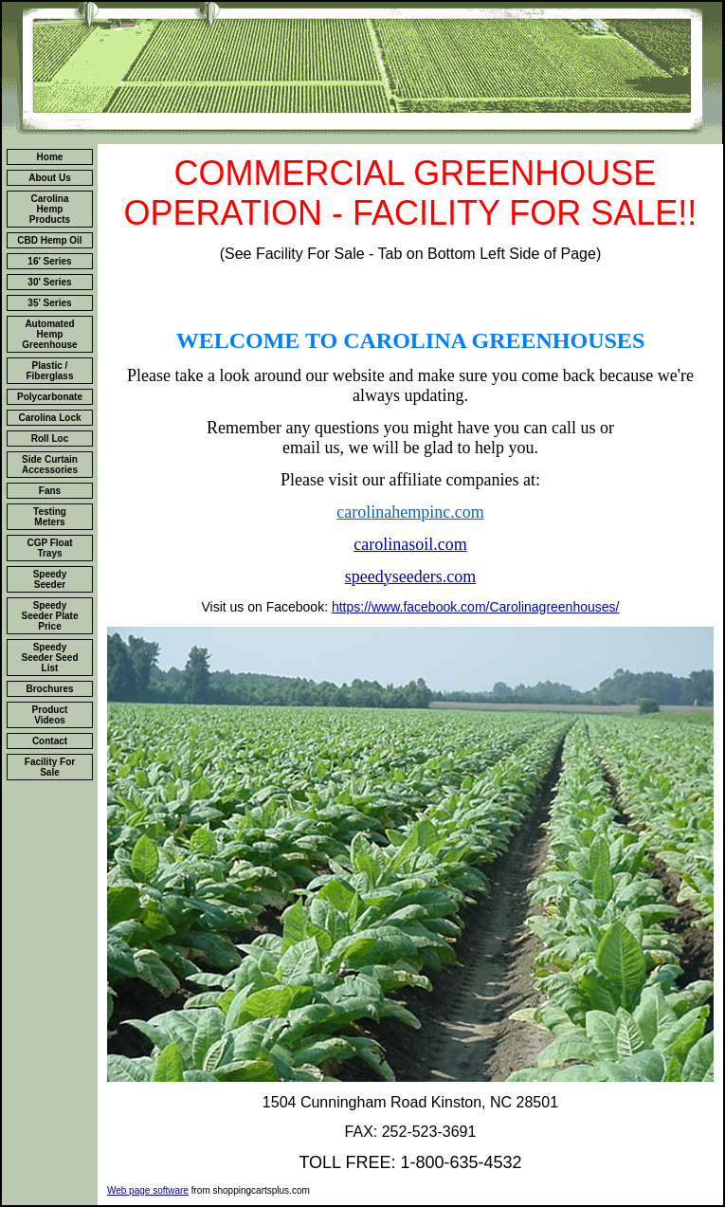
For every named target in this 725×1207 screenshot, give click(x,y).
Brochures (49, 689)
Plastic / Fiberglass (49, 370)
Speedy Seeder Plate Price (49, 615)
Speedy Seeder (50, 579)
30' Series (49, 282)
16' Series (49, 261)
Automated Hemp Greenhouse (49, 334)
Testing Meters (49, 516)
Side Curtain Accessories (50, 464)
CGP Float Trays (49, 548)
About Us (49, 178)
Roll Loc (49, 438)
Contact (49, 741)
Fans (50, 490)
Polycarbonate (49, 397)
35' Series (49, 303)
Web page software (148, 1190)
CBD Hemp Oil (49, 240)
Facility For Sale (50, 767)
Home (50, 157)
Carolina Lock (49, 417)
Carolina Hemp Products (49, 209)
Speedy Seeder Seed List (49, 657)
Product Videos (50, 714)
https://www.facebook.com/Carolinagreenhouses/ (476, 606)
